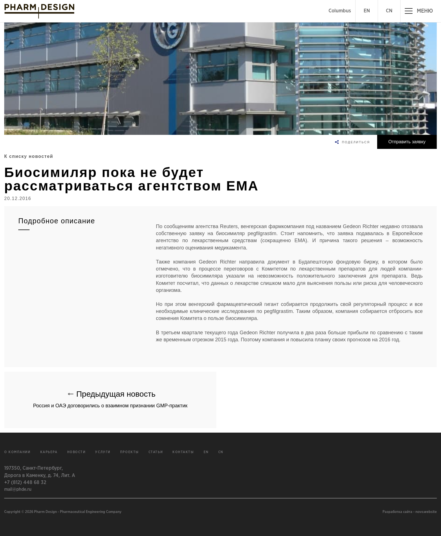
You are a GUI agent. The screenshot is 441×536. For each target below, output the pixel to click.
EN (367, 11)
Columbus (339, 11)
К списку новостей (28, 156)
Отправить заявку (407, 141)
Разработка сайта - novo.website (409, 512)
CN (389, 11)
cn (220, 452)
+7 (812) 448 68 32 (25, 482)
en (206, 452)
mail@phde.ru (18, 489)
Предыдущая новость (110, 396)
